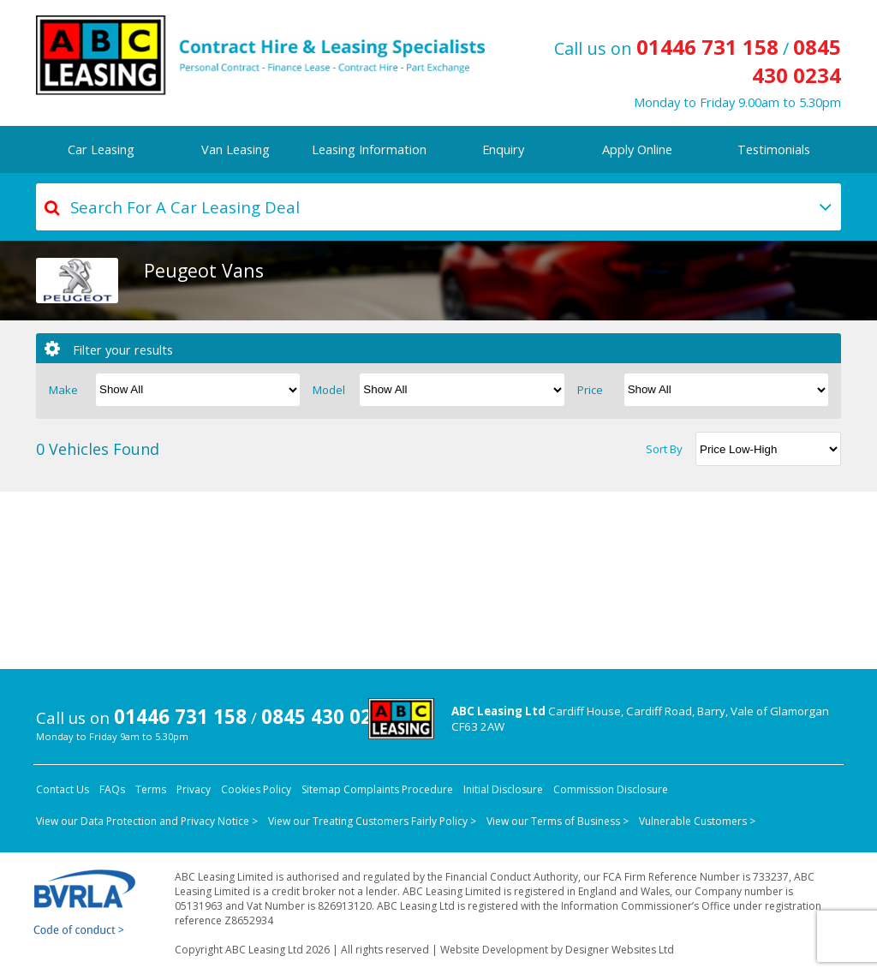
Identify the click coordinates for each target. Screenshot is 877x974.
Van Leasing (235, 149)
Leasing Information (369, 149)
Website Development (494, 949)
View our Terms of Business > (557, 821)
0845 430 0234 (796, 61)
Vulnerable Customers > (697, 821)
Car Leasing (101, 149)
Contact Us (62, 789)
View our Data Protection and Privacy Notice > (147, 821)
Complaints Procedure (398, 789)
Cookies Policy (256, 789)
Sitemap (321, 789)
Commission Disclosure (610, 789)
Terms (150, 789)
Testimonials (773, 149)
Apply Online (637, 149)
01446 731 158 (707, 47)
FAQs (112, 789)
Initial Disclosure (503, 789)
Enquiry (503, 149)
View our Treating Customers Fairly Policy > (372, 821)
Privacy (193, 789)
